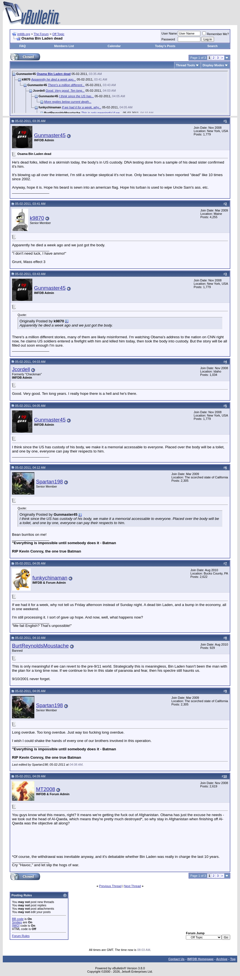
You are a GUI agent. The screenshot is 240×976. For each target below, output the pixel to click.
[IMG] (16, 925)
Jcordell (21, 369)
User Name (169, 33)
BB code (18, 919)
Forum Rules (21, 936)
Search (212, 46)
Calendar (114, 46)
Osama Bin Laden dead (54, 74)
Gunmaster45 (50, 135)
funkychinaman (49, 578)
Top (233, 959)
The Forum (41, 34)
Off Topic (58, 34)
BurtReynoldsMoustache (40, 646)
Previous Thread (110, 886)
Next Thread (132, 886)
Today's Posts (165, 46)
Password (168, 39)
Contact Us (176, 959)
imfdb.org (23, 34)
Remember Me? (215, 34)
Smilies (17, 922)
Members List (64, 46)
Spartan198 (49, 482)
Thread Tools (185, 65)
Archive (221, 959)
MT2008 (45, 789)
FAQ (22, 46)
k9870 (37, 218)
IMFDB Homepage (200, 959)
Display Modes (213, 65)
